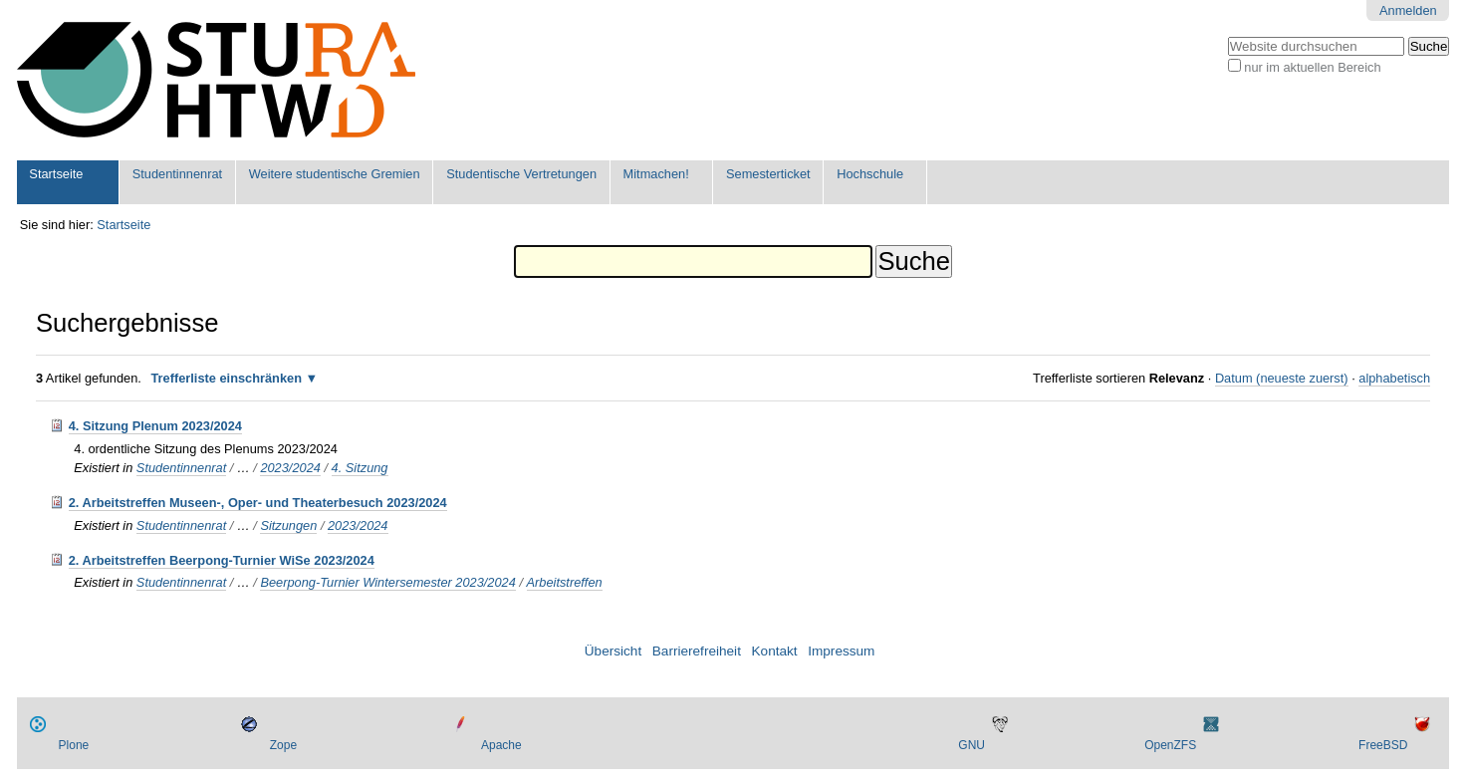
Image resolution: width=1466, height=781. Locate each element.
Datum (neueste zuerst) (1281, 378)
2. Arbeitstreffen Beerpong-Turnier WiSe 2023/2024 (221, 560)
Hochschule (870, 173)
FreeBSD (1382, 745)
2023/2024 (290, 467)
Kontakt (775, 651)
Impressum (841, 651)
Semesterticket (768, 173)
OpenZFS (1170, 745)
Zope (283, 745)
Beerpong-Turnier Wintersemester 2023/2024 (387, 582)
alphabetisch (1394, 378)
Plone (74, 745)
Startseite (56, 173)
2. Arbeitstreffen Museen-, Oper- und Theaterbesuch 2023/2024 (258, 502)
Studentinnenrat (177, 173)
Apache (501, 745)
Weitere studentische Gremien (334, 173)
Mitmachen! (656, 173)
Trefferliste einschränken (226, 378)
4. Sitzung (360, 467)
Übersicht (613, 651)
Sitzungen (288, 525)
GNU (971, 745)
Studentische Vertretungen (521, 173)
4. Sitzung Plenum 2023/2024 (155, 425)
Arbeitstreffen (565, 582)
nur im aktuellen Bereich (1312, 67)
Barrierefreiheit (696, 651)
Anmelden (1408, 10)
